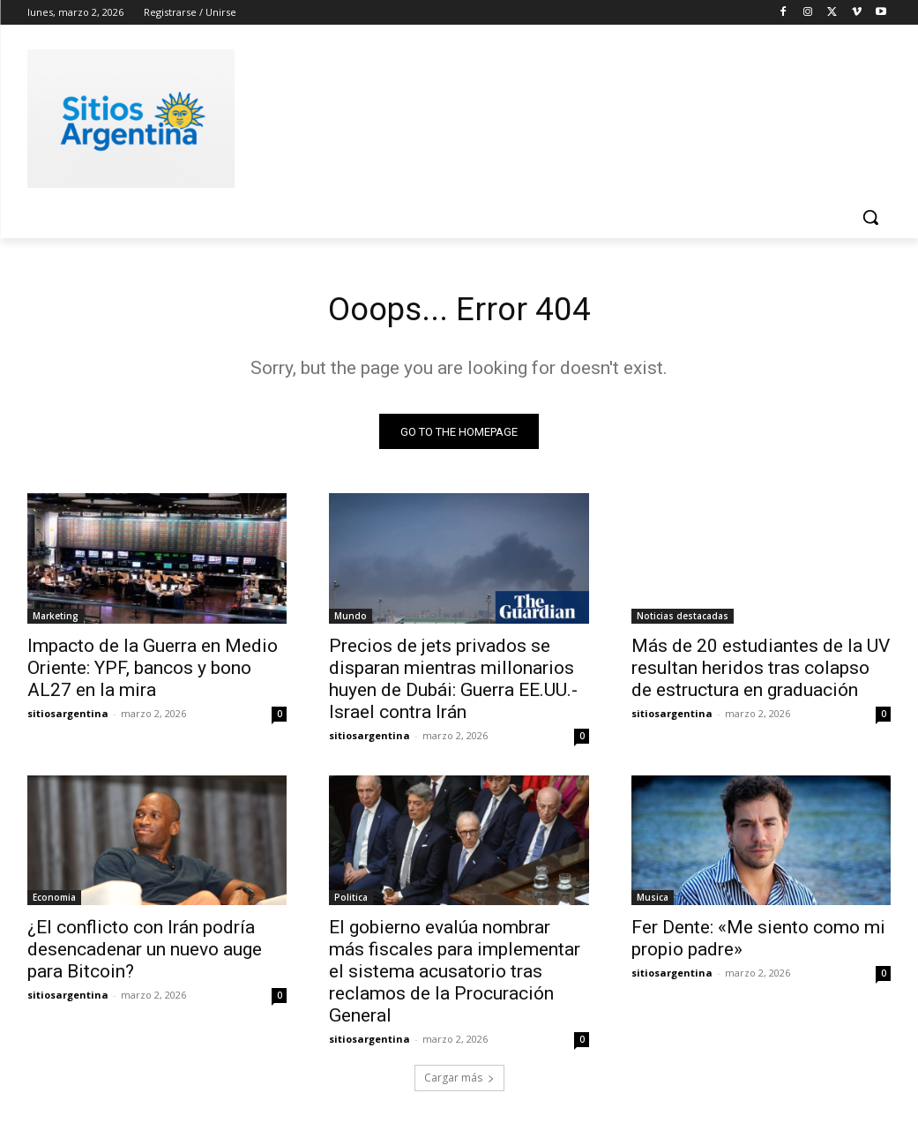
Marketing (55, 619)
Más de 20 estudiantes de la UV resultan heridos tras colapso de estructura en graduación (760, 671)
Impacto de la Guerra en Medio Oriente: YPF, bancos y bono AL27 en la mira (152, 671)
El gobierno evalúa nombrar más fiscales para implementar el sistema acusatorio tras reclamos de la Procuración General (454, 975)
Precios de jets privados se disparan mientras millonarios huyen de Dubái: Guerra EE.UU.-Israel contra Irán (453, 682)
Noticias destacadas (682, 619)
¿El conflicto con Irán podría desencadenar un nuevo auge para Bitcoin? (144, 953)
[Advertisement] (441, 115)
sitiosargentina (67, 716)
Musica (652, 901)
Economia (54, 901)
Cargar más (459, 1081)
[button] (870, 217)
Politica (351, 901)
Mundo (350, 619)
